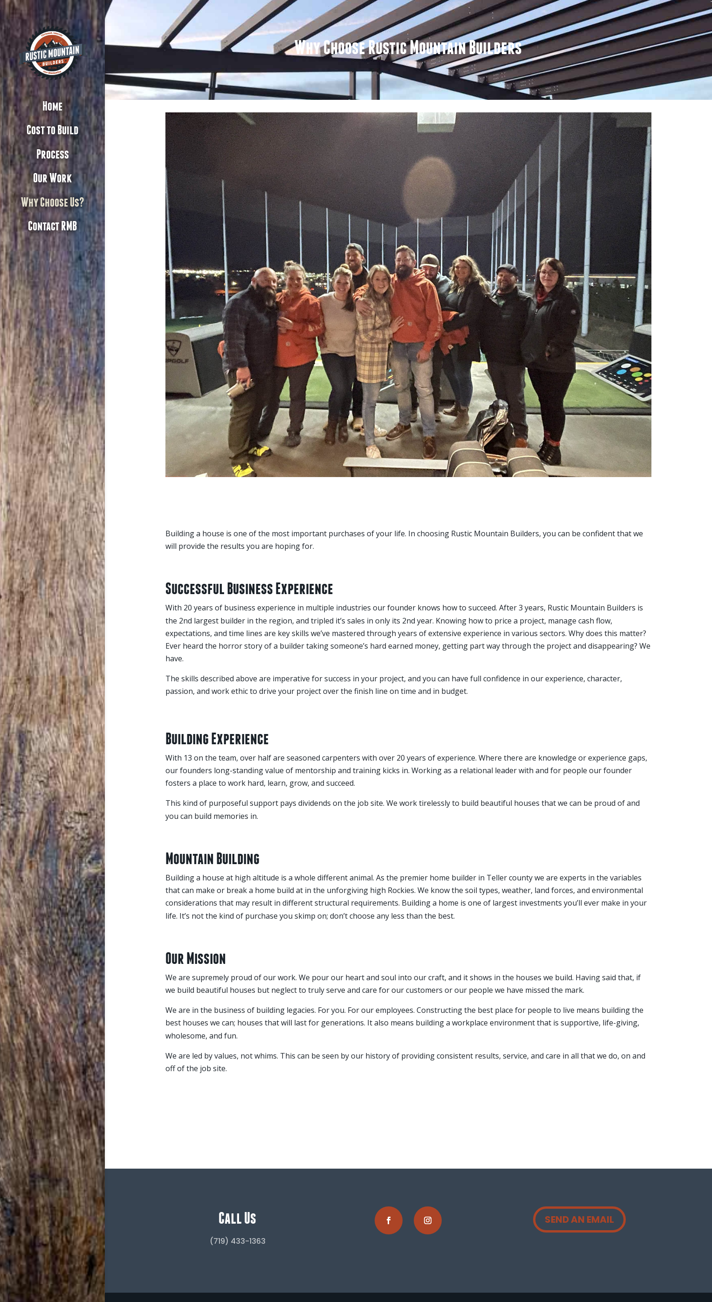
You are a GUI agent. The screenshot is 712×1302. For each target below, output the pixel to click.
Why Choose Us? (52, 202)
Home (52, 106)
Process (52, 154)
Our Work (52, 178)
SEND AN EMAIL (579, 1219)
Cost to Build (52, 130)
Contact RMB (52, 226)
